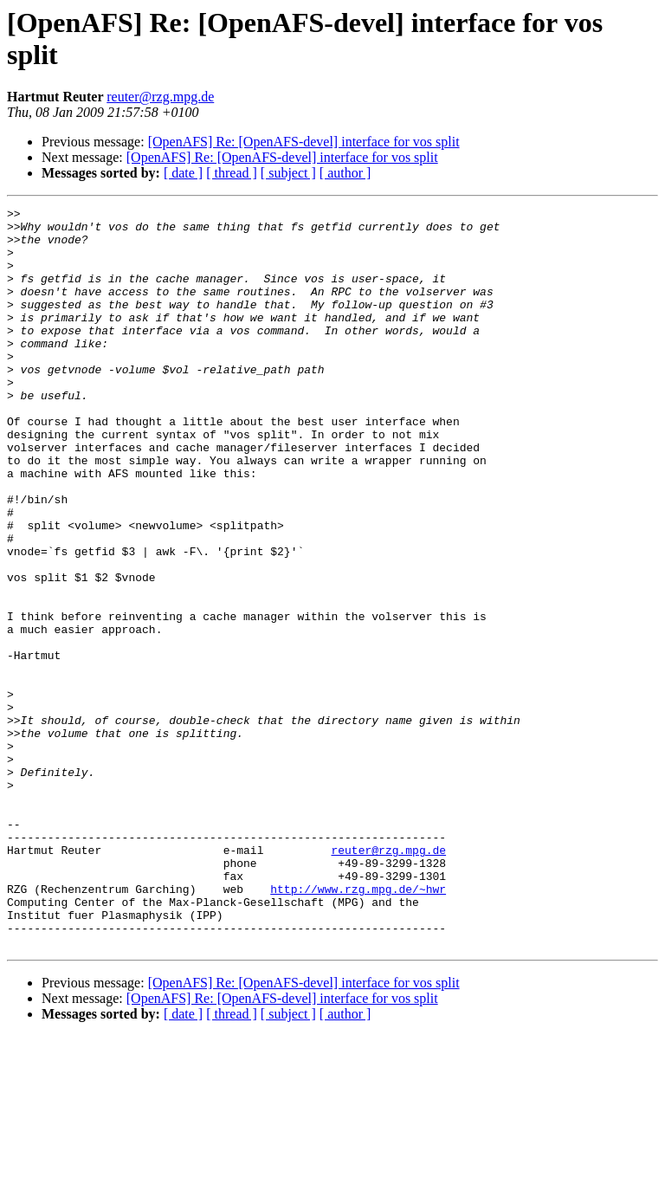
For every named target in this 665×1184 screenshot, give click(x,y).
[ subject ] (288, 172)
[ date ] (183, 172)
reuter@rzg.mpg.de (160, 96)
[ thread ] (231, 172)
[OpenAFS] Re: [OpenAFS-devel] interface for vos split (304, 141)
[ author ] (345, 172)
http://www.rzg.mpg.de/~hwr (358, 1026)
